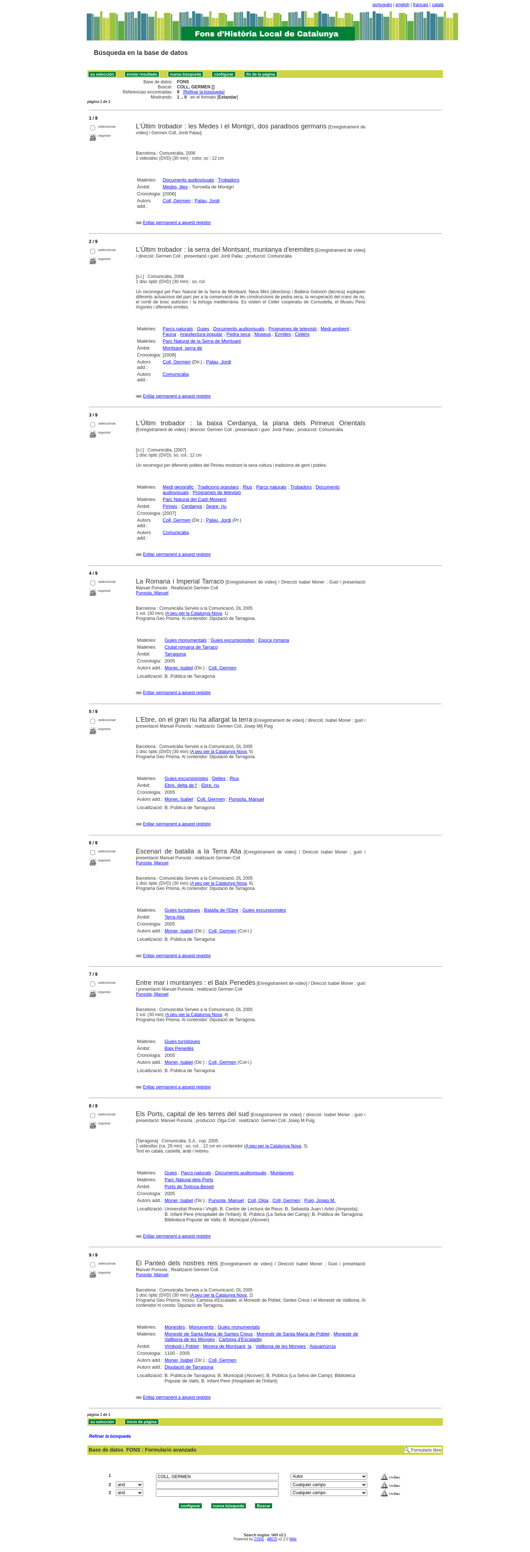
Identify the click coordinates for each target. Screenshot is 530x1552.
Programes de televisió (292, 328)
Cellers (302, 334)
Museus (262, 334)
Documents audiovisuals (188, 180)
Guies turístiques (182, 910)
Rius (247, 487)
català (437, 4)
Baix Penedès (179, 1048)
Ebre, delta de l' (181, 785)
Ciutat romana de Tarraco (191, 647)
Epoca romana (273, 640)
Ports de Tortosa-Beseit (189, 1186)
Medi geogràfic (178, 487)
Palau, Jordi (207, 200)
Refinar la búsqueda (203, 92)
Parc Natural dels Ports (189, 1179)
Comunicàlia (176, 374)
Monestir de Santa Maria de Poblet (293, 1334)
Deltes (218, 778)
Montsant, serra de (182, 348)
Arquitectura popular (201, 334)
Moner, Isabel (179, 667)
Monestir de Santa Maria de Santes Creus (209, 1334)
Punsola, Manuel (152, 593)
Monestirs (175, 1327)
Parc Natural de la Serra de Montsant (202, 341)
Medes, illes (175, 187)
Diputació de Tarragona (189, 1367)
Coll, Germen (177, 200)
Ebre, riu (210, 785)
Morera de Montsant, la (227, 1346)
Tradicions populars (218, 487)
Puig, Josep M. (319, 1200)
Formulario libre (426, 1450)
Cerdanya (191, 506)
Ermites (283, 334)
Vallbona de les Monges (280, 1346)
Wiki (293, 1539)
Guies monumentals (186, 640)
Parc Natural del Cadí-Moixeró (195, 499)
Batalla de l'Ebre (221, 910)
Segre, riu (216, 506)
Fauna (169, 334)
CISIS (259, 1539)
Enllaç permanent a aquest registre (177, 222)
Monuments (201, 1327)
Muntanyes (282, 1172)
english (402, 4)
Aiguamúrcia (322, 1346)
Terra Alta (175, 917)
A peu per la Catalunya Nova (194, 613)
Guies (203, 328)
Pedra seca (239, 334)
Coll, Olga (258, 1200)
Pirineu (170, 506)
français (420, 4)
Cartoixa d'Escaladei (240, 1339)
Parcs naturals (178, 328)
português (382, 4)
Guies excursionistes (232, 640)
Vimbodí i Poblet (182, 1346)
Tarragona (175, 654)
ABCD (272, 1539)
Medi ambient (335, 328)
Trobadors (228, 180)
